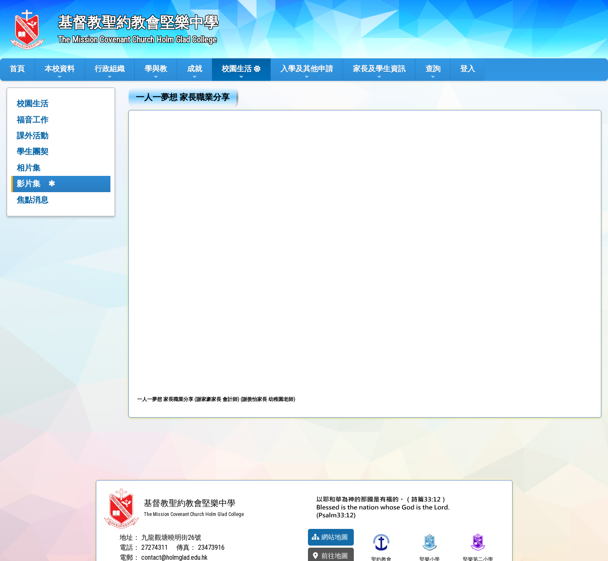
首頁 (17, 68)
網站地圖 (329, 537)
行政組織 (110, 72)
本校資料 (60, 72)
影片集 (28, 183)
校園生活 (237, 72)
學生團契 (32, 151)
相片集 (28, 168)
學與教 (156, 72)
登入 (467, 68)
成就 (194, 72)
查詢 (432, 72)
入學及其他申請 (306, 72)
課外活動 (32, 135)
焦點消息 (32, 200)
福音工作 (32, 120)
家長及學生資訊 (379, 72)
